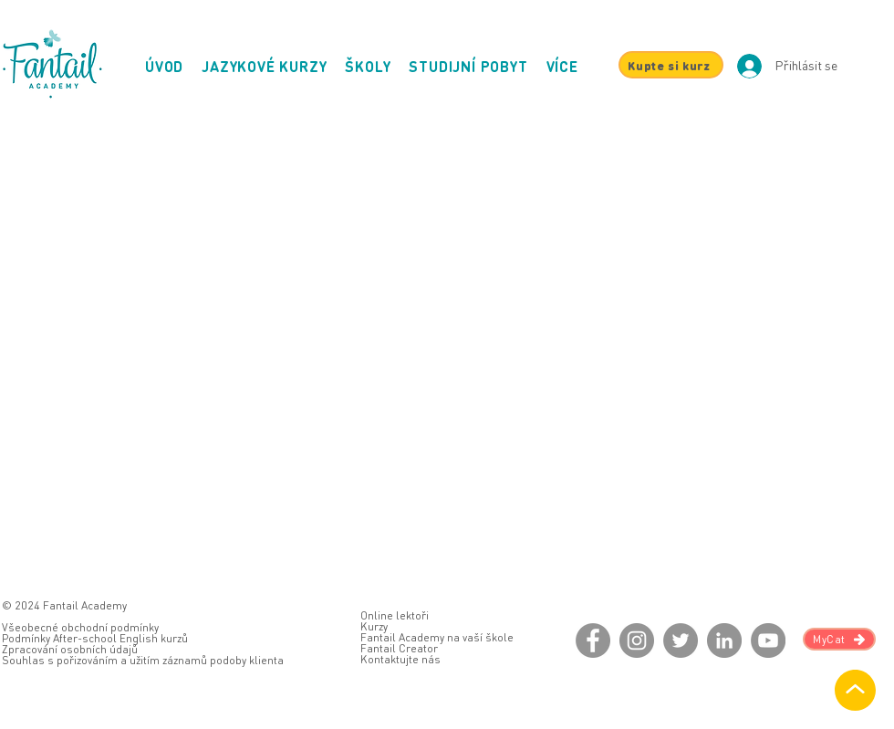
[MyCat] (839, 639)
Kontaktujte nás (400, 659)
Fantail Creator (399, 648)
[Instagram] (636, 640)
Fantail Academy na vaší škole (437, 637)
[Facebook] (593, 640)
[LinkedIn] (724, 640)
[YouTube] (768, 640)
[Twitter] (680, 640)
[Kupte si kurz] (671, 64)
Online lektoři (394, 615)
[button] (562, 66)
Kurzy (374, 626)
